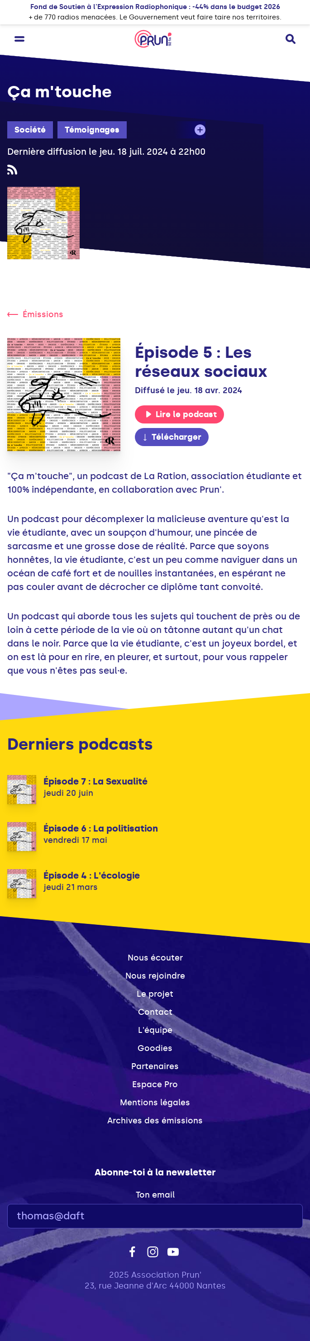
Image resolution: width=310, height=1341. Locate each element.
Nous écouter (155, 958)
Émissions (35, 314)
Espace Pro (155, 1084)
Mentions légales (155, 1103)
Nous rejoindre (155, 976)
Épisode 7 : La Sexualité (95, 781)
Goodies (155, 1048)
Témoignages (92, 130)
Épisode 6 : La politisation (100, 828)
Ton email (155, 1195)
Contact (155, 1012)
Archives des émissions (155, 1121)
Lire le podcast (181, 414)
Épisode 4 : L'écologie (91, 875)
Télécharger (171, 437)
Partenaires (155, 1066)
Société (30, 130)
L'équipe (155, 1030)
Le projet (155, 994)
